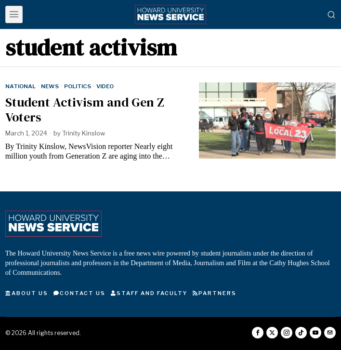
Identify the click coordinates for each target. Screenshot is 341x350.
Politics (77, 86)
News (50, 86)
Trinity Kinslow (83, 133)
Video (105, 86)
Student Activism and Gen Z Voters (84, 110)
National (20, 86)
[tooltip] (257, 332)
